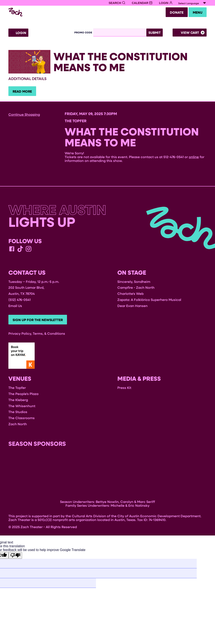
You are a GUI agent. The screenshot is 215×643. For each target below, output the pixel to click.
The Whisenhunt (21, 407)
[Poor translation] (15, 557)
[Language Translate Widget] (192, 3)
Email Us (15, 306)
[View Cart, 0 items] (190, 33)
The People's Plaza (23, 395)
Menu (197, 12)
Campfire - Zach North (136, 288)
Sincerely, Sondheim (133, 282)
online (194, 158)
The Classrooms (21, 419)
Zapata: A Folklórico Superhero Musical (149, 301)
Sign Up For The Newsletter (38, 321)
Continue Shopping (24, 115)
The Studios (17, 413)
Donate (174, 12)
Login (18, 33)
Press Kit (124, 389)
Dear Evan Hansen (132, 306)
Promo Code (83, 33)
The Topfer (17, 389)
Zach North (17, 425)
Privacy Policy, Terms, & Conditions (36, 335)
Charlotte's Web (130, 295)
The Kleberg (18, 401)
